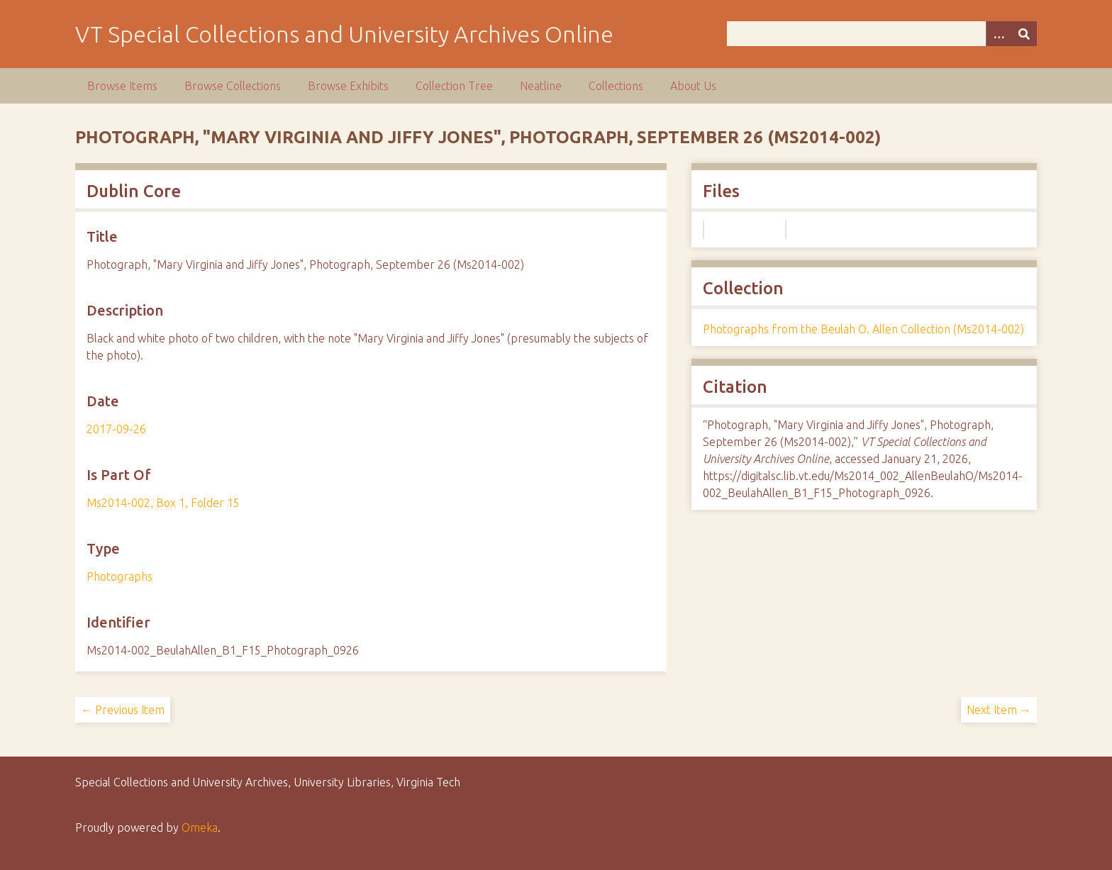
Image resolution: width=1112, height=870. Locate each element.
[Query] (881, 33)
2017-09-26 (116, 429)
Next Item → (999, 709)
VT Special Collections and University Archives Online (344, 34)
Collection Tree (454, 85)
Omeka (200, 827)
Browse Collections (232, 85)
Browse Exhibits (348, 85)
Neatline (541, 85)
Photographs (119, 576)
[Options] (998, 33)
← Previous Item (123, 709)
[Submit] (1024, 33)
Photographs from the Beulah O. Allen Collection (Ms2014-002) (863, 329)
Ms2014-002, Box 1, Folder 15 (163, 502)
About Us (693, 85)
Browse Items (122, 85)
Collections (616, 85)
